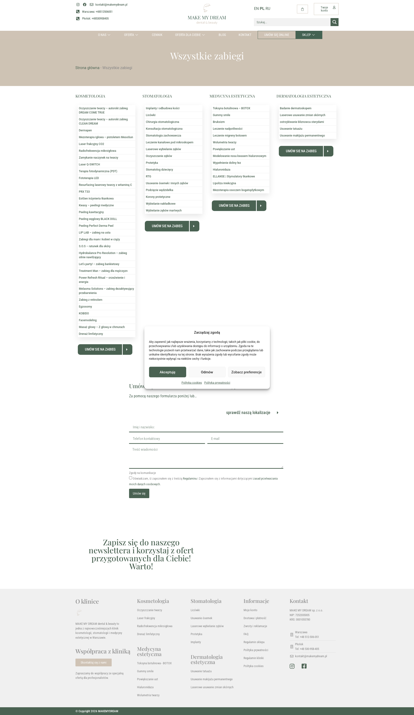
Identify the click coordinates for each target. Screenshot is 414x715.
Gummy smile (221, 115)
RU (267, 8)
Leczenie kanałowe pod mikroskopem (169, 142)
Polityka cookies (191, 382)
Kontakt (245, 35)
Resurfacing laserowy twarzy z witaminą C (105, 185)
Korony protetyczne (158, 197)
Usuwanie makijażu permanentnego (302, 135)
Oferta (131, 35)
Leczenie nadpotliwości (227, 128)
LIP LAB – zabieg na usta (94, 232)
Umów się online (276, 35)
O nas (104, 35)
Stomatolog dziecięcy (159, 169)
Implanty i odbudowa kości (163, 108)
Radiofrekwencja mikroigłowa (97, 150)
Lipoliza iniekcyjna (224, 183)
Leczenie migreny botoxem (230, 135)
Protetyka (152, 162)
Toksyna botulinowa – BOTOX (231, 108)
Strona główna (87, 68)
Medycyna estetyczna (149, 651)
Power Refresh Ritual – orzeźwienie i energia (102, 280)
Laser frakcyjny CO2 (91, 144)
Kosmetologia (153, 600)
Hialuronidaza (221, 169)
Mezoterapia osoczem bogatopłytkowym (238, 190)
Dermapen (85, 130)
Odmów (207, 372)
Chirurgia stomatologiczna (162, 122)
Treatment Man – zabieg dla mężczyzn (103, 271)
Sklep (309, 35)
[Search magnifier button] (335, 22)
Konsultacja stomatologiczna (164, 128)
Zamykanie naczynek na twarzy (98, 157)
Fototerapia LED (89, 178)
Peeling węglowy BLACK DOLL (98, 219)
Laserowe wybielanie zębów (163, 149)
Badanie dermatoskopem (295, 108)
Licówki (151, 115)
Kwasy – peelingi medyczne (96, 205)
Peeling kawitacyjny (91, 212)
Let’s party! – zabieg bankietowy (99, 264)
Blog (222, 35)
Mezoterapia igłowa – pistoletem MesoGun (106, 137)
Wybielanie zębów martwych (164, 210)
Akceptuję (167, 372)
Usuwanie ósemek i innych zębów (167, 183)
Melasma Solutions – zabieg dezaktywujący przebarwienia (106, 291)
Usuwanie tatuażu (291, 128)
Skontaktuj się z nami (93, 662)
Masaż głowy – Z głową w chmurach (102, 327)
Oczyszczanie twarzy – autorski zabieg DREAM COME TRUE (103, 110)
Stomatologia (206, 600)
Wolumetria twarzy (225, 142)
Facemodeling (88, 320)
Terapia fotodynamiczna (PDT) (98, 171)
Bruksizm (219, 122)
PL (262, 9)
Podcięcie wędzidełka (159, 190)
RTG (148, 176)
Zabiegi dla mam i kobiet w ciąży (99, 239)
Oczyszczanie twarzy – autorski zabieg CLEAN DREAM (103, 121)
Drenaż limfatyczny (91, 334)
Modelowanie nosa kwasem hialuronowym (239, 156)
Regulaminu (190, 478)
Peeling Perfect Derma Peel (96, 225)
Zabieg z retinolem (91, 299)
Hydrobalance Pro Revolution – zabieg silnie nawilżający (103, 255)
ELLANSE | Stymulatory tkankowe (234, 176)
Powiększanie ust (224, 149)
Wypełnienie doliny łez (227, 162)
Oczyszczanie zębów (159, 156)
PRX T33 (84, 191)
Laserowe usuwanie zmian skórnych (302, 115)
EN (256, 8)
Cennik (157, 35)
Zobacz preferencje (246, 372)
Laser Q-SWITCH (89, 164)
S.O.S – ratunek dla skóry (95, 246)
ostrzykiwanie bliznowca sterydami (302, 122)
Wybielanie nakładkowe (161, 203)
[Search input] (292, 22)
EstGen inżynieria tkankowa (96, 198)
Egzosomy (85, 306)
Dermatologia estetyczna (207, 659)
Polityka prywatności (217, 382)
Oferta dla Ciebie (190, 35)
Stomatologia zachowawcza (163, 135)
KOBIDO (84, 313)
